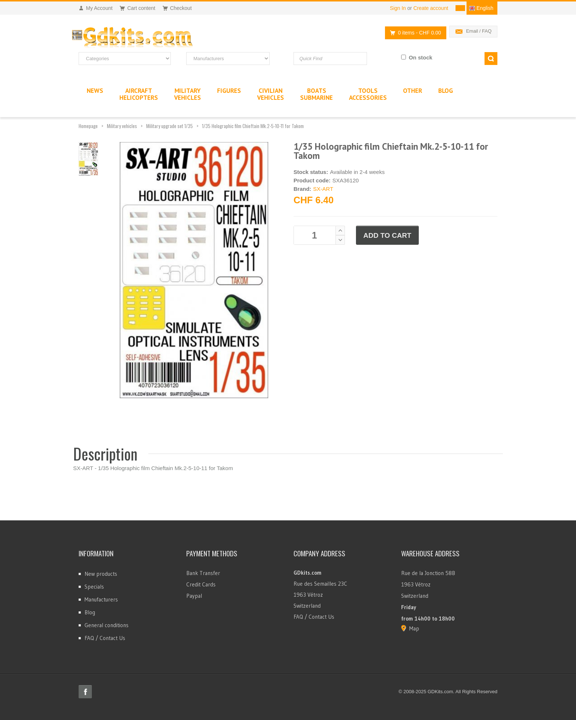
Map (414, 628)
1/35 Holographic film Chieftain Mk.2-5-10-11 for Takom (253, 126)
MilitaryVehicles (187, 94)
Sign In (398, 8)
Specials (94, 586)
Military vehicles (122, 126)
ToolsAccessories (368, 94)
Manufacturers (101, 599)
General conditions (106, 625)
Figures (229, 91)
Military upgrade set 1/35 (169, 126)
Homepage (88, 126)
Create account (430, 8)
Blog (89, 612)
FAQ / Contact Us (104, 637)
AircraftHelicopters (138, 94)
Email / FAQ (479, 31)
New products (100, 573)
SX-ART (323, 189)
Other (412, 91)
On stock (420, 57)
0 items (413, 32)
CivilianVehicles (270, 94)
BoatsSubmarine (316, 94)
